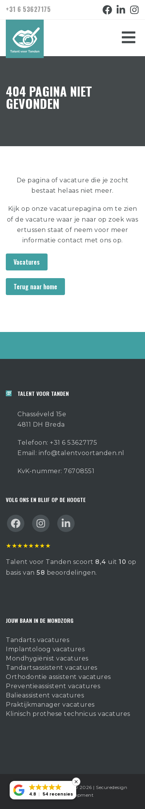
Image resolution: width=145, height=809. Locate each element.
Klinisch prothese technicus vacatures (68, 713)
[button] (43, 790)
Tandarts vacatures (37, 640)
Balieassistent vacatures (45, 695)
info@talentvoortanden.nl (82, 453)
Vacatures (27, 262)
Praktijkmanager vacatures (50, 704)
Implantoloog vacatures (45, 649)
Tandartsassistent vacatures (51, 667)
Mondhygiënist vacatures (47, 658)
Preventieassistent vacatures (53, 686)
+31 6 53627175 (28, 9)
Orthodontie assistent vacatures (58, 677)
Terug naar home (35, 286)
